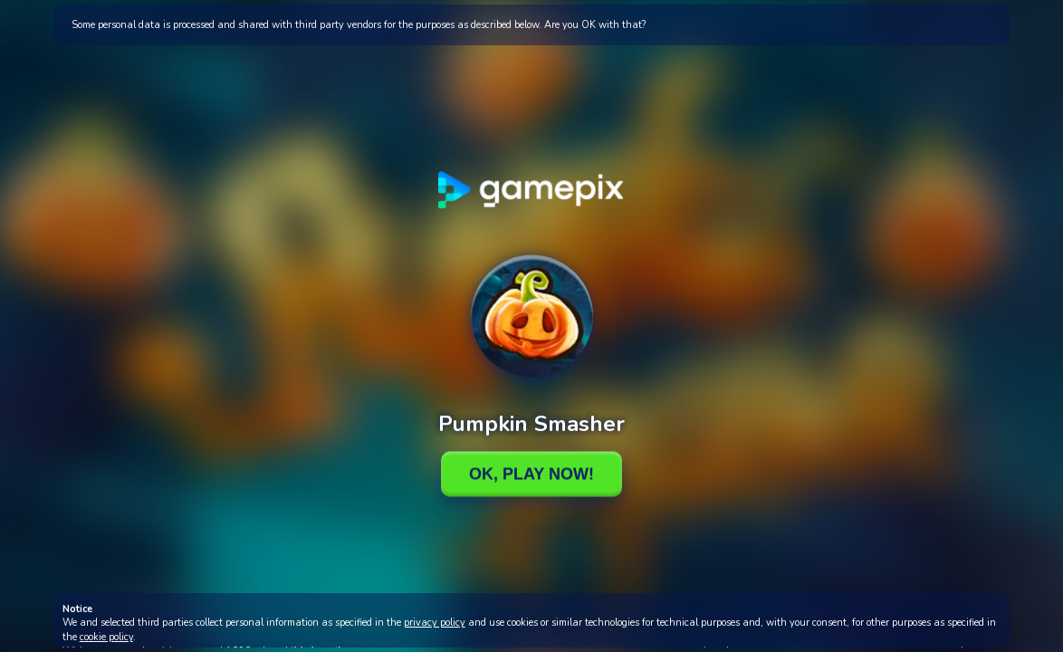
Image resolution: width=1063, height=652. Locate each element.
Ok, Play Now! (531, 474)
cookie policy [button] (106, 637)
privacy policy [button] (434, 622)
